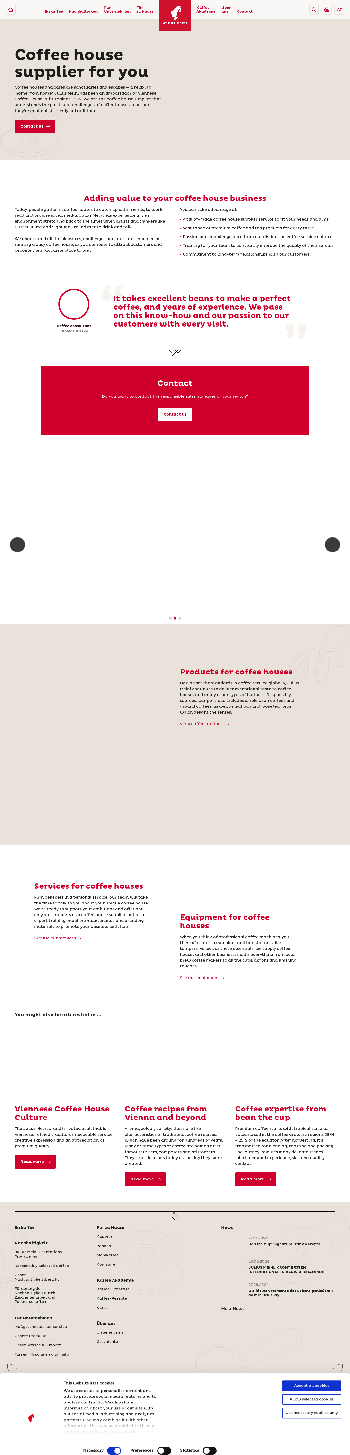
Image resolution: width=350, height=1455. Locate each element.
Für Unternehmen (117, 10)
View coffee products (205, 724)
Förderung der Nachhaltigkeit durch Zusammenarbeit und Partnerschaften (35, 1295)
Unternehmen (110, 1332)
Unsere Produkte (30, 1336)
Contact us (35, 126)
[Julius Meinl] (11, 10)
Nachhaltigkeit (83, 11)
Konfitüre (106, 1264)
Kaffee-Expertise (113, 1289)
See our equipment (202, 978)
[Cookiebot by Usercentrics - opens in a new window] (31, 1445)
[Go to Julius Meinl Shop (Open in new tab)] (327, 10)
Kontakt (244, 11)
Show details (76, 1445)
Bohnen (104, 1246)
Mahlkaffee (108, 1255)
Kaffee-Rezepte (112, 1298)
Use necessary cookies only (312, 1390)
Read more (35, 1161)
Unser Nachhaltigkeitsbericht (37, 1277)
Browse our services (57, 938)
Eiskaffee (54, 11)
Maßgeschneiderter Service (41, 1327)
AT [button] (339, 10)
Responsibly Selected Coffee (42, 1266)
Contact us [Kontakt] (175, 414)
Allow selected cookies (312, 1377)
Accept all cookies (311, 1363)
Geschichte (107, 1342)
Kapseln (104, 1236)
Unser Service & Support (38, 1345)
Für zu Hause (145, 10)
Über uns (226, 10)
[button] (314, 10)
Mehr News (232, 1309)
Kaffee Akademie (206, 10)
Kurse (102, 1308)
